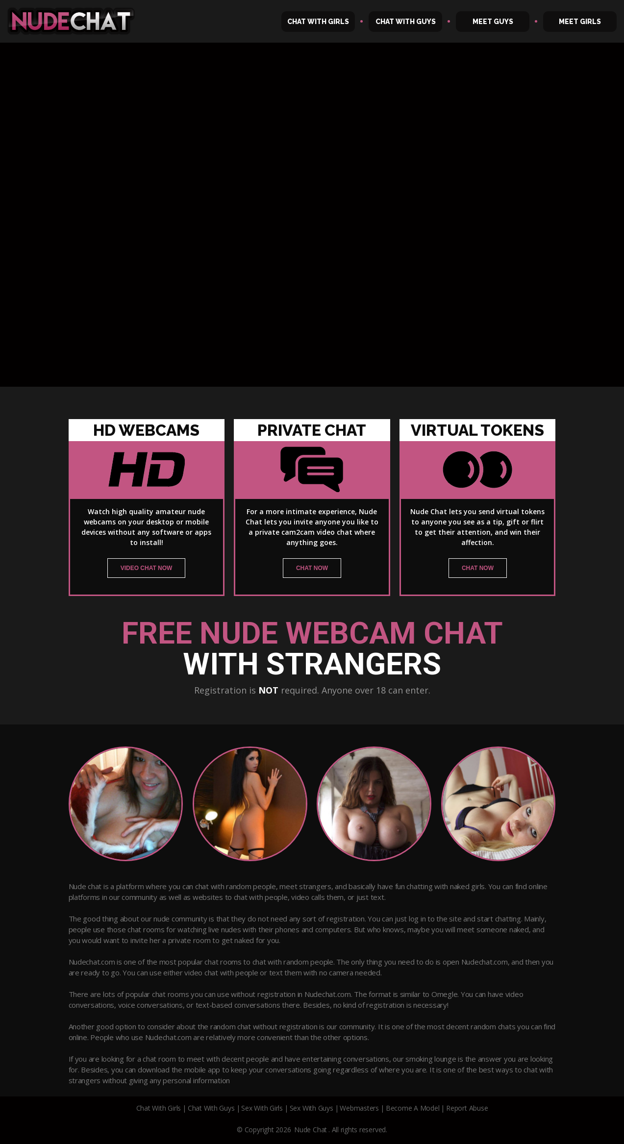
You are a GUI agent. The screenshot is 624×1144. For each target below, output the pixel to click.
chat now (312, 568)
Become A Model (413, 1108)
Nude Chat (310, 1129)
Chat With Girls (318, 21)
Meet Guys (493, 21)
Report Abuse (467, 1108)
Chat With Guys (405, 21)
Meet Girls (580, 21)
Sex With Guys (311, 1108)
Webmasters (359, 1108)
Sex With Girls (262, 1108)
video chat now (147, 568)
